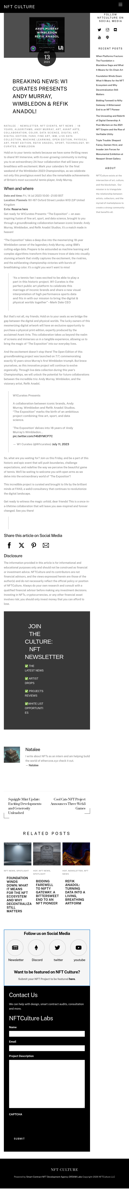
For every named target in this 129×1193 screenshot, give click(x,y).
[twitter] (99, 29)
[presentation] (34, 1124)
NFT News (66, 126)
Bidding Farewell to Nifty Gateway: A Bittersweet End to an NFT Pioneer (47, 892)
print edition (21, 143)
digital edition (15, 136)
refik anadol (43, 143)
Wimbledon (26, 146)
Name (13, 1027)
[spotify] (107, 37)
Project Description (21, 1056)
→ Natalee (31, 765)
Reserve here (20, 209)
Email (12, 1041)
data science (49, 132)
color (33, 132)
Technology (75, 143)
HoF (35, 871)
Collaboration (15, 132)
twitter (58, 960)
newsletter (29, 126)
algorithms (24, 129)
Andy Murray (44, 129)
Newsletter (16, 960)
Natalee (10, 126)
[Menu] (120, 4)
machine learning (37, 139)
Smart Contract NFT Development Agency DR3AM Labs (54, 1177)
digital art (69, 132)
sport (59, 143)
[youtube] (99, 37)
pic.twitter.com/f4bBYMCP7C (33, 436)
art (58, 129)
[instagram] (107, 29)
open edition (62, 139)
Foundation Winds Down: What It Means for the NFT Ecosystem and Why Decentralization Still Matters (23, 894)
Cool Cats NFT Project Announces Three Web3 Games (68, 804)
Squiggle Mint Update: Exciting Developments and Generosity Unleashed (24, 806)
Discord (37, 960)
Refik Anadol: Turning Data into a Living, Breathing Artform (75, 892)
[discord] (115, 29)
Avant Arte (71, 129)
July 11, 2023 (60, 444)
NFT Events (48, 126)
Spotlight (22, 871)
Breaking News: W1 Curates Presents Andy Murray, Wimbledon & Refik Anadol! (40, 96)
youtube (79, 960)
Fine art (44, 136)
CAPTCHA (15, 1114)
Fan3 (32, 136)
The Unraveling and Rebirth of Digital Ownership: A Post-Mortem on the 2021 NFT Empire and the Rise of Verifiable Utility (110, 125)
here (72, 979)
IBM (54, 136)
